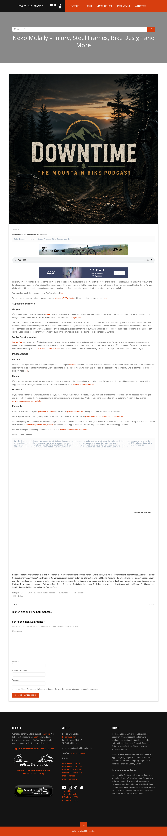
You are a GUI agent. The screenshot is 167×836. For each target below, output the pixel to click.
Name (15, 661)
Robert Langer (69, 737)
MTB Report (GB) (70, 800)
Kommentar (17, 631)
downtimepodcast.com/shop (85, 384)
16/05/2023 (16, 229)
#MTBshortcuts (104, 6)
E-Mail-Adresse (19, 671)
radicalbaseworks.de (71, 769)
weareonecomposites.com (49, 348)
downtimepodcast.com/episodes (74, 430)
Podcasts (80, 593)
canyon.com (76, 317)
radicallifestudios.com (72, 766)
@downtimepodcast (46, 411)
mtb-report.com (69, 779)
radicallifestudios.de (71, 763)
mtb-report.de (68, 775)
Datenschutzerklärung (33, 773)
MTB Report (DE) (70, 797)
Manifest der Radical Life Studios (33, 770)
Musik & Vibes (140, 6)
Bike (22, 593)
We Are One (17, 342)
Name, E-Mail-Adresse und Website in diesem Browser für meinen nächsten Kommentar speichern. (57, 689)
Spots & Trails (123, 6)
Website (15, 680)
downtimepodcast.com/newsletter (26, 401)
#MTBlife (88, 6)
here (62, 293)
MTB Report (74, 6)
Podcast (72, 593)
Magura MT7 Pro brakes (65, 298)
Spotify (37, 737)
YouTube (45, 734)
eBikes (48, 314)
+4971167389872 (77, 753)
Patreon (72, 365)
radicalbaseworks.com (72, 772)
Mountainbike (62, 593)
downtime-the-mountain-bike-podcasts (41, 593)
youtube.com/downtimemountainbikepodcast (104, 416)
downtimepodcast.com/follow (40, 425)
